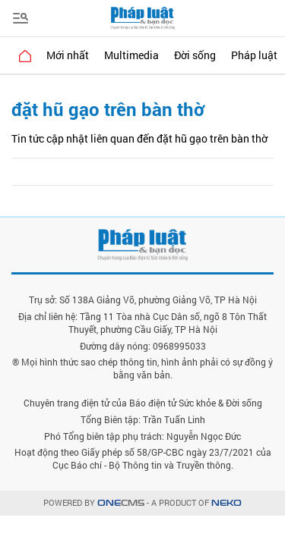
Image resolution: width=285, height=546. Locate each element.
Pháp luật (254, 55)
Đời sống (195, 55)
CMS (120, 503)
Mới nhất (67, 55)
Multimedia (131, 55)
